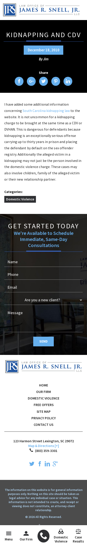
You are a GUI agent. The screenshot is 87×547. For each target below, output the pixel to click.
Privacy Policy (43, 418)
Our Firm (43, 392)
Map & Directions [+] (43, 446)
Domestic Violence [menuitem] (61, 536)
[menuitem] (44, 536)
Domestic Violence (20, 199)
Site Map (44, 411)
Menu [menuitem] (9, 536)
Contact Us (43, 424)
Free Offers (44, 405)
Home (43, 385)
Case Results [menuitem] (78, 536)
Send (43, 341)
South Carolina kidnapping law (47, 111)
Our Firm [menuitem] (26, 536)
